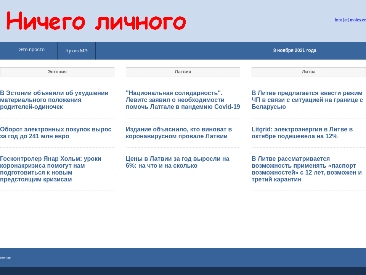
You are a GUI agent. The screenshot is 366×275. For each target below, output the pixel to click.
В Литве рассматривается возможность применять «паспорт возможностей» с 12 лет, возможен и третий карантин (307, 169)
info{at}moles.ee (350, 20)
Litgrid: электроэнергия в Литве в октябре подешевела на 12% (302, 132)
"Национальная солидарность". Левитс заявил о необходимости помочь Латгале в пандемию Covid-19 (183, 100)
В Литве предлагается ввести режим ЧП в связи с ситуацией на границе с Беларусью (307, 100)
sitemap (5, 257)
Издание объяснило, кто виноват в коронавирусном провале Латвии (179, 132)
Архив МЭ (76, 50)
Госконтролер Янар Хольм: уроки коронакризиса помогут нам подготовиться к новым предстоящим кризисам (50, 169)
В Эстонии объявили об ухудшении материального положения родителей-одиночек (54, 100)
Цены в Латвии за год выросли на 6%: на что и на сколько (178, 162)
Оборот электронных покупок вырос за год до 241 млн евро (56, 132)
